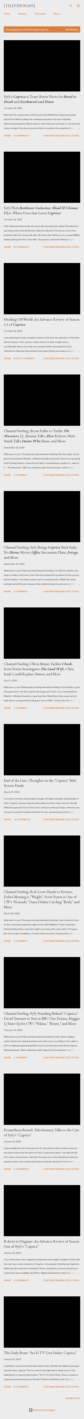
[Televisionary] (19, 5)
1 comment (21, 475)
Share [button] (7, 135)
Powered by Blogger (42, 1410)
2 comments (21, 1386)
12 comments (22, 819)
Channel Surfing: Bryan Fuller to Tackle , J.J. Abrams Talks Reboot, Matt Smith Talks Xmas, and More (39, 435)
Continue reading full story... (61, 135)
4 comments (21, 247)
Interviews (40, 13)
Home (7, 13)
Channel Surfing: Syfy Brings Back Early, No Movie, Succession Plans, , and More (41, 552)
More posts (73, 1398)
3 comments (21, 135)
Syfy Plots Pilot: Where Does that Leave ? (41, 210)
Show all (72, 29)
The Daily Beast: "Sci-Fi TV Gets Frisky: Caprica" (40, 1352)
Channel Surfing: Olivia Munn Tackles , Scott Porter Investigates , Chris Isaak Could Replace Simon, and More (39, 668)
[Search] (71, 6)
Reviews (22, 13)
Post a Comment (24, 358)
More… (57, 13)
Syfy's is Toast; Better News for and (40, 99)
